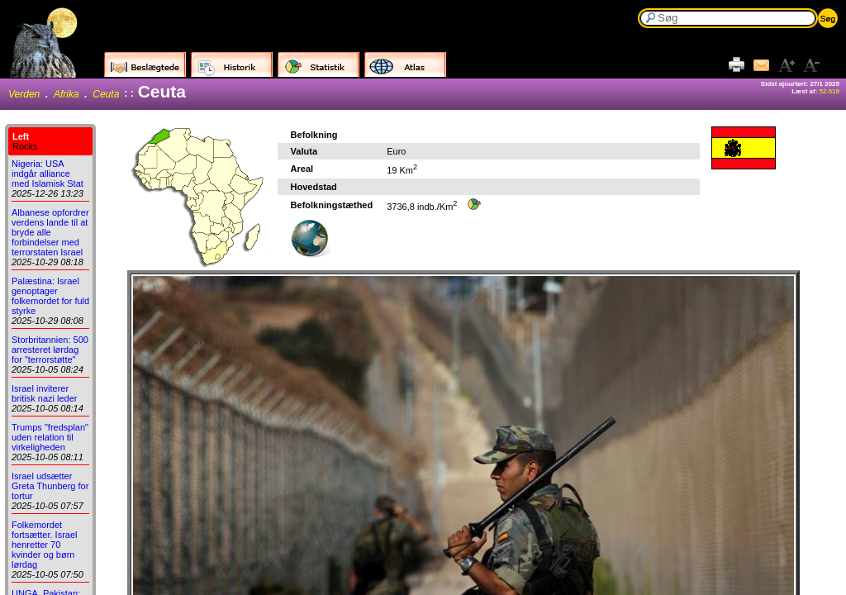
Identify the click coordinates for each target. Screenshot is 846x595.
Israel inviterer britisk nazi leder (44, 393)
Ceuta (106, 94)
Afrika (66, 94)
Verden (24, 94)
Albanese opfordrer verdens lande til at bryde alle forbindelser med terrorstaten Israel (50, 232)
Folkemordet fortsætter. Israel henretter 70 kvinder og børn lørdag (44, 544)
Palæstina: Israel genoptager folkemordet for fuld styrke (50, 296)
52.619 (829, 91)
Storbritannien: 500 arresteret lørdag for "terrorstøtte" (50, 349)
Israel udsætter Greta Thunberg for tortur (50, 486)
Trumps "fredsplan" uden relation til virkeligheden (50, 437)
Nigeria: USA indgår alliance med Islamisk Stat (47, 173)
